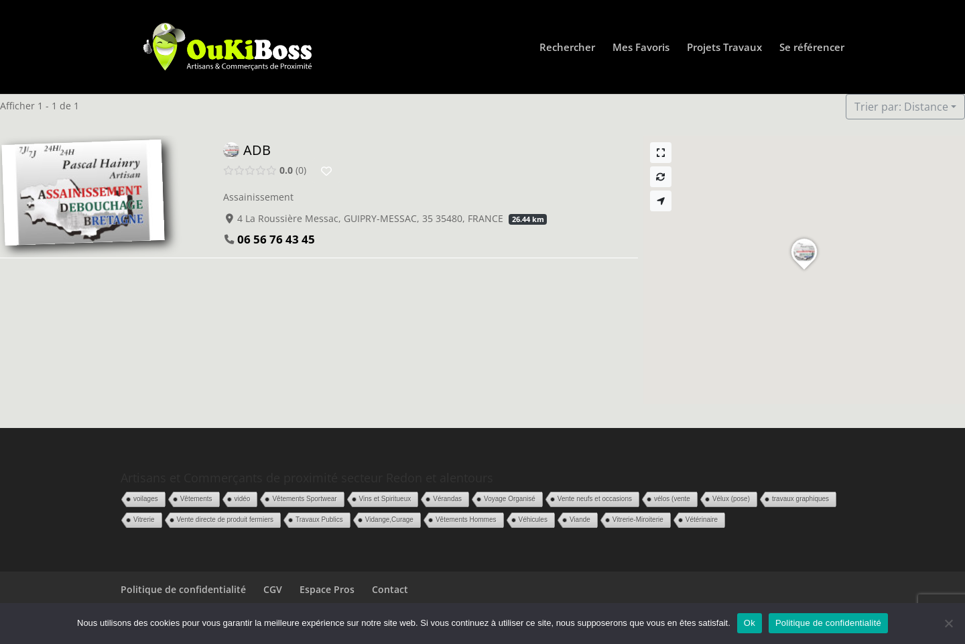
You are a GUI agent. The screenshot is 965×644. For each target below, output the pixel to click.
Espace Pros (327, 589)
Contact (390, 589)
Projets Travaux (724, 48)
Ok (749, 623)
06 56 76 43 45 (276, 239)
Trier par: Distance (901, 106)
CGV (272, 589)
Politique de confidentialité (183, 589)
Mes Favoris (641, 48)
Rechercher (567, 48)
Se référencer (811, 48)
